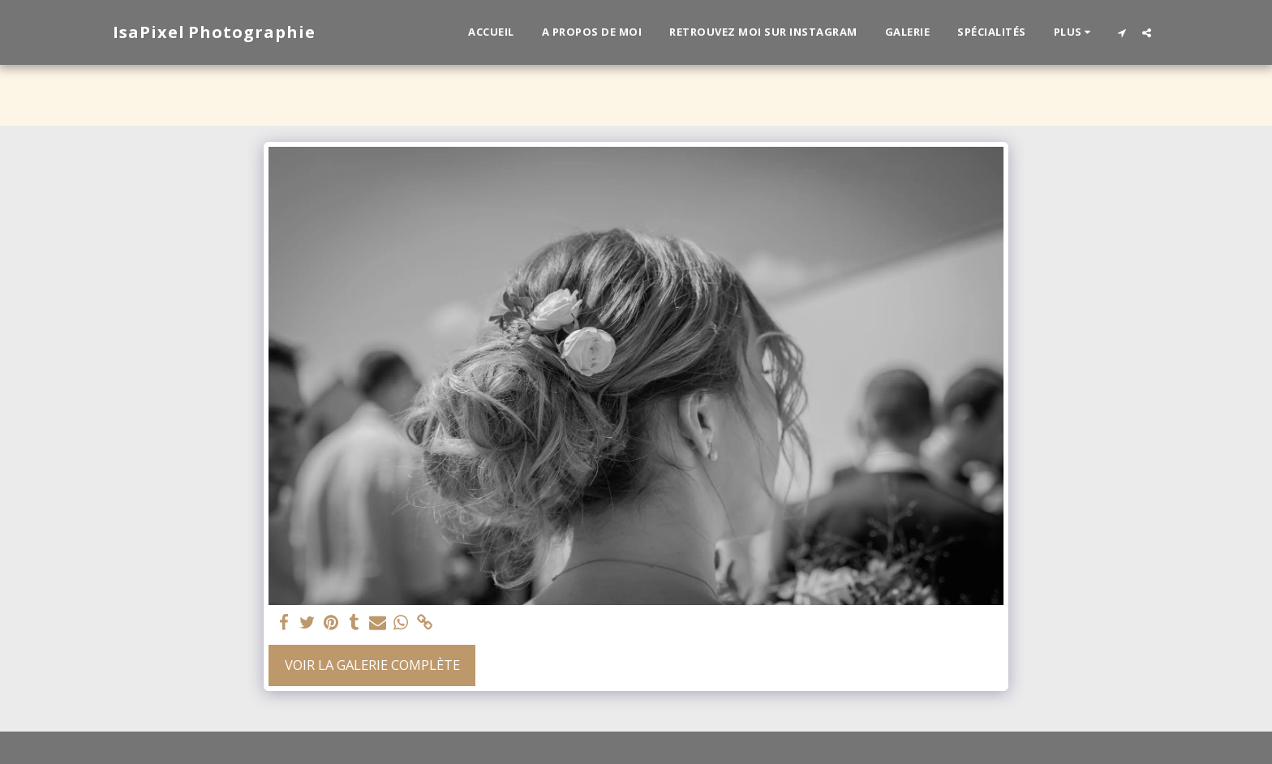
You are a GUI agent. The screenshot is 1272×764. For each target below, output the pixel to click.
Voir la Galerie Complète (372, 664)
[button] (1121, 32)
